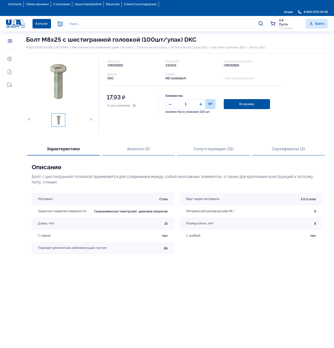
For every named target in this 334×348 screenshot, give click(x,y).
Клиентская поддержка (140, 4)
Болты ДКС (257, 47)
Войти (316, 24)
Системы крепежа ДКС (229, 47)
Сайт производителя (238, 78)
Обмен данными (37, 4)
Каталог (42, 23)
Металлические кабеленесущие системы (103, 47)
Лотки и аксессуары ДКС (189, 47)
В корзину (246, 104)
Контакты (15, 4)
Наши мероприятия (88, 4)
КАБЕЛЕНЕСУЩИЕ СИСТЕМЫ (47, 47)
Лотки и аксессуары (151, 47)
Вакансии (113, 4)
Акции (288, 12)
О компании (61, 4)
